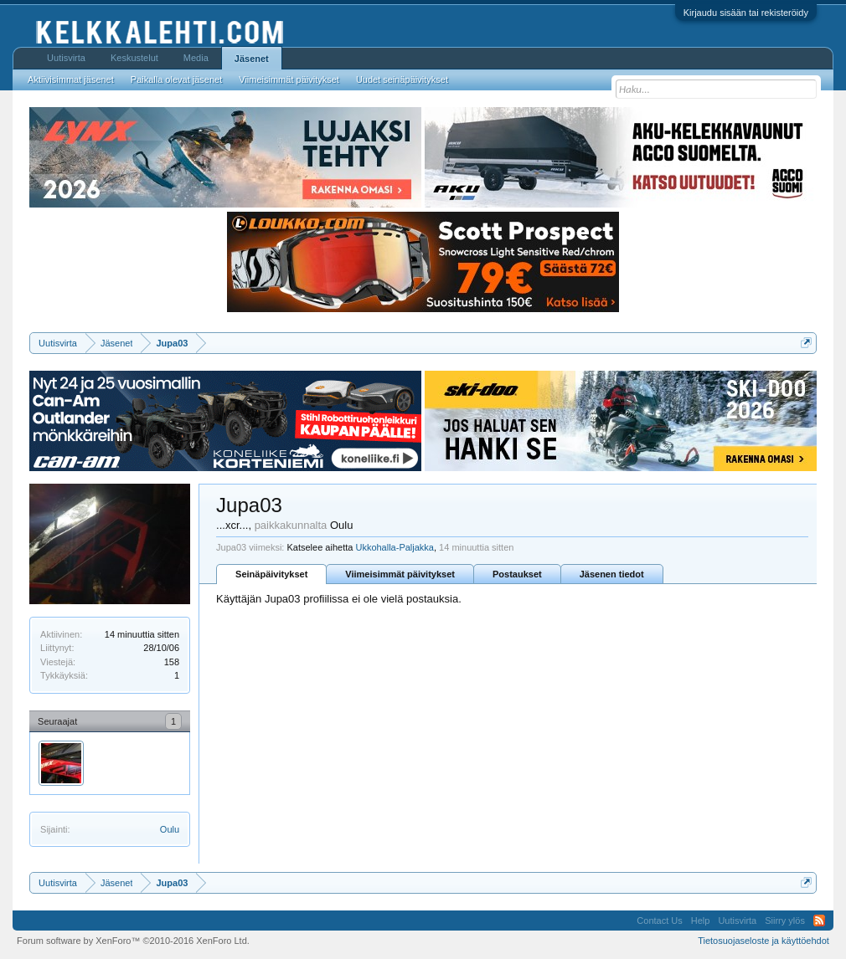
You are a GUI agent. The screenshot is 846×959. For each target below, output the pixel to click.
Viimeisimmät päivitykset (400, 574)
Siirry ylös (785, 920)
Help (700, 920)
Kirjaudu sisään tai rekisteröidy (746, 13)
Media (196, 58)
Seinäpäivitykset (271, 574)
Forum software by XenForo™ (133, 941)
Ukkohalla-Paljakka (394, 547)
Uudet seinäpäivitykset (402, 79)
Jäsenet (252, 59)
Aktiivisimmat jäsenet (71, 79)
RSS (819, 920)
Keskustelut (134, 58)
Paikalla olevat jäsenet (176, 79)
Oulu (169, 829)
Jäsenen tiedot (612, 574)
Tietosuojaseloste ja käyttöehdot (763, 941)
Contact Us (659, 920)
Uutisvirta (66, 58)
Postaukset (517, 574)
